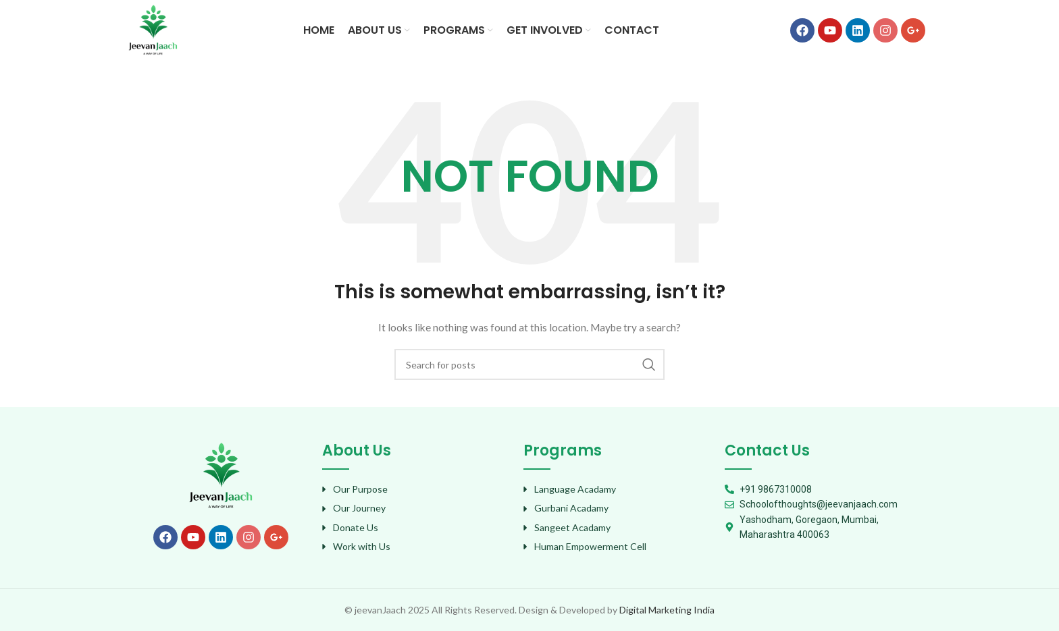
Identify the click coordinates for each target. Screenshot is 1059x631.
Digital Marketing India (667, 609)
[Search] (529, 364)
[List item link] (416, 489)
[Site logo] (153, 29)
